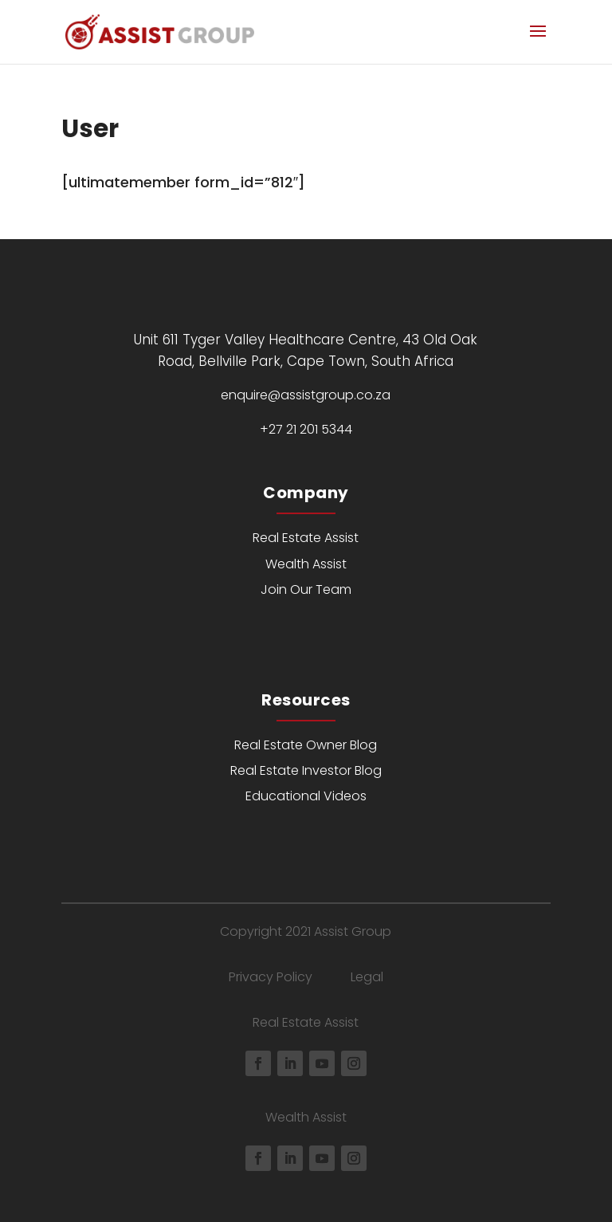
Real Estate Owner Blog (305, 745)
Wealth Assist (306, 564)
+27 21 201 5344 (306, 429)
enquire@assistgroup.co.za (305, 395)
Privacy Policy (270, 977)
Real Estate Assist (306, 537)
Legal (367, 977)
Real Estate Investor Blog (306, 770)
